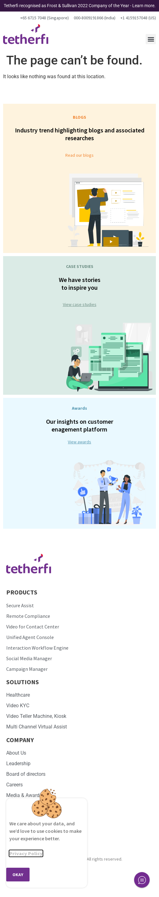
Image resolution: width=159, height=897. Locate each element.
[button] (151, 39)
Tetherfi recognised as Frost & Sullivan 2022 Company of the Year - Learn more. (80, 5)
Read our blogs (79, 155)
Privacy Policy (26, 853)
